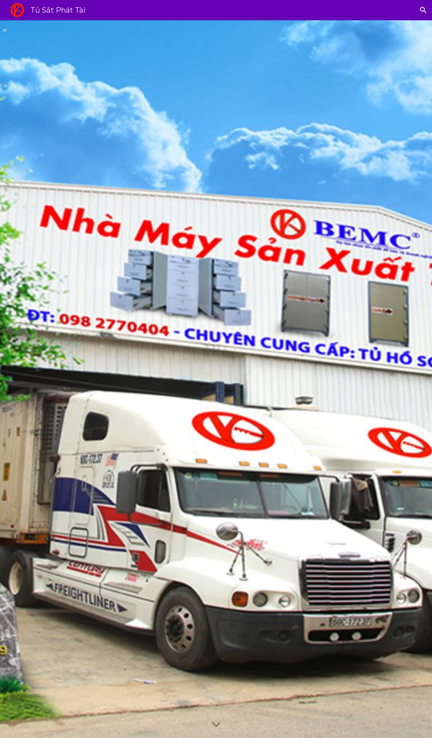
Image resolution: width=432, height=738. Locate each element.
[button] (423, 10)
